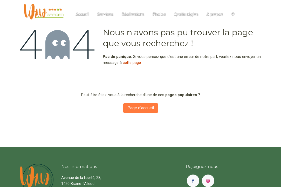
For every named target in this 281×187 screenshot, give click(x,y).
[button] (233, 14)
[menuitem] (82, 14)
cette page (132, 62)
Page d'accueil (140, 107)
